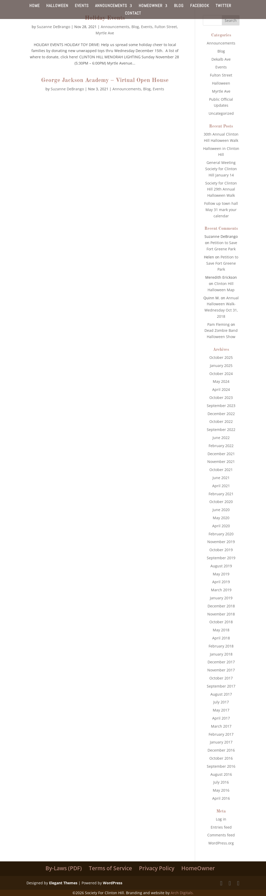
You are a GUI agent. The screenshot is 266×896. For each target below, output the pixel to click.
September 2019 (221, 557)
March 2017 (221, 726)
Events (146, 26)
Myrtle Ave (105, 32)
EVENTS (82, 6)
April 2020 (221, 525)
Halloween (221, 83)
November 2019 (221, 541)
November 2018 (221, 614)
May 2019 (221, 573)
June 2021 (221, 477)
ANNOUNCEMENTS (111, 6)
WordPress (112, 882)
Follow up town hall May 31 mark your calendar (221, 209)
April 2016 (221, 798)
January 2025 (221, 365)
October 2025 (221, 357)
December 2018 (221, 605)
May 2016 (221, 790)
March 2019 (221, 589)
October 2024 (221, 373)
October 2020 (221, 501)
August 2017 (221, 694)
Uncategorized (221, 113)
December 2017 (221, 661)
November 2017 (221, 670)
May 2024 (221, 381)
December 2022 (221, 413)
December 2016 (221, 750)
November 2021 (221, 461)
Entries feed (221, 827)
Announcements (115, 26)
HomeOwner (198, 868)
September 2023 (221, 405)
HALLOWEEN (57, 6)
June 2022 (221, 437)
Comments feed (221, 835)
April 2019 (221, 581)
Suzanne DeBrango (53, 26)
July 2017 (221, 702)
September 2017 (221, 686)
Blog (135, 26)
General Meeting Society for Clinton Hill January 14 (221, 168)
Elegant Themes (63, 882)
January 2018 (221, 654)
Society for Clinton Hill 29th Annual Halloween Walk (221, 189)
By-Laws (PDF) (63, 868)
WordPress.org (221, 843)
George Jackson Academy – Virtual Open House (105, 80)
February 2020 (221, 533)
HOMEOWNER (150, 6)
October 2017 (221, 678)
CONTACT (133, 13)
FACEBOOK (199, 6)
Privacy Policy (156, 868)
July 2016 (221, 782)
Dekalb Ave (221, 59)
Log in (221, 819)
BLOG (179, 6)
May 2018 (221, 629)
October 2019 (221, 549)
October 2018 (221, 621)
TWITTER (223, 6)
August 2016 (221, 774)
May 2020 (221, 517)
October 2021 (221, 469)
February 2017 (221, 734)
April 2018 (221, 638)
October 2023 (221, 397)
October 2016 (221, 758)
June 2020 (221, 509)
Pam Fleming (218, 324)
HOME (34, 6)
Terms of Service (110, 868)
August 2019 (221, 565)
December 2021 (221, 453)
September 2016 (221, 766)
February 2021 (221, 493)
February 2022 (221, 445)
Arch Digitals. (182, 892)
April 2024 (221, 389)
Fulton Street (166, 26)
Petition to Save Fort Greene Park (222, 263)
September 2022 (221, 429)
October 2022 (221, 421)
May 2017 (221, 710)
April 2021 (221, 485)
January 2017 (221, 742)
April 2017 (221, 718)
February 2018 (221, 646)
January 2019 (221, 597)
